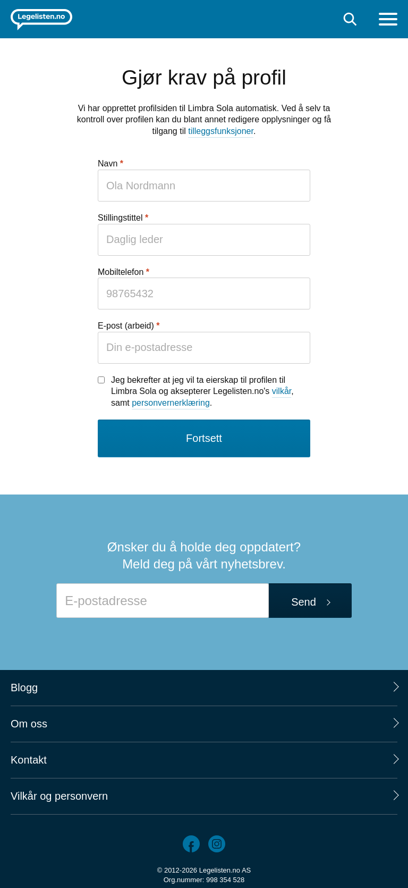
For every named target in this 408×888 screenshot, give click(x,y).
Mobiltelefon (120, 272)
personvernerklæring (171, 402)
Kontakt (29, 760)
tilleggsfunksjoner (220, 131)
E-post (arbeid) (126, 325)
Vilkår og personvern (59, 796)
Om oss (29, 724)
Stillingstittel (120, 217)
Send (303, 602)
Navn (107, 163)
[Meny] (388, 20)
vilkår (281, 391)
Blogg (24, 687)
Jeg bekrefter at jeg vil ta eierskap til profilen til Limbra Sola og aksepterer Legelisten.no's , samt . (202, 391)
